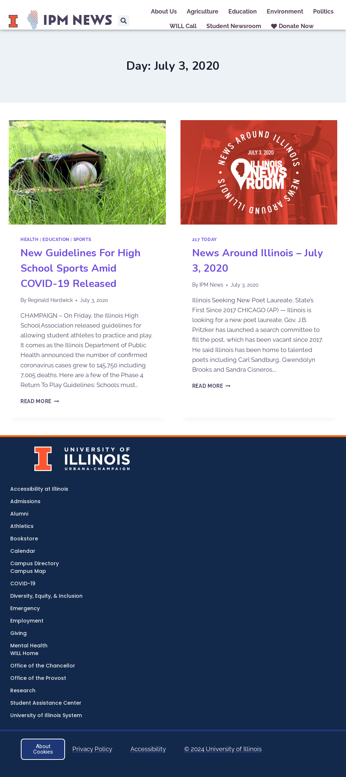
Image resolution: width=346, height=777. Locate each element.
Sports (82, 239)
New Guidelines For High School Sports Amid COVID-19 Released (80, 268)
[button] (123, 20)
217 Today (204, 239)
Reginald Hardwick (50, 300)
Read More (39, 401)
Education (55, 239)
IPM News (211, 285)
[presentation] (87, 172)
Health (29, 239)
